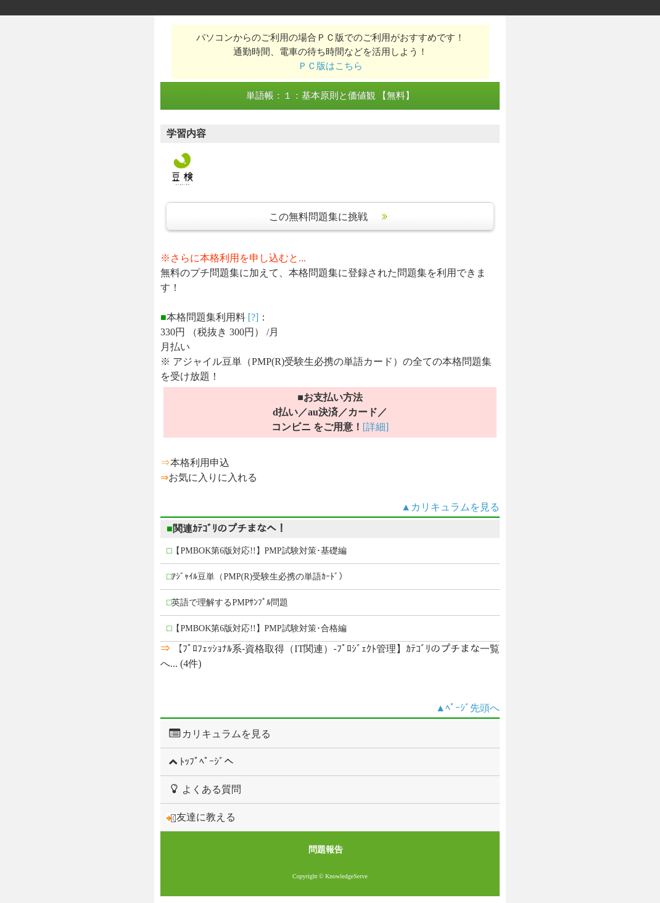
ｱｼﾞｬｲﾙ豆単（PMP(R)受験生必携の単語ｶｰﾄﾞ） (257, 576)
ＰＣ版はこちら (330, 65)
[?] (253, 317)
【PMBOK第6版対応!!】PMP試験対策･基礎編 (257, 550)
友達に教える (201, 817)
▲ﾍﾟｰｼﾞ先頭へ (467, 708)
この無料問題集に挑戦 (330, 216)
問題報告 (325, 849)
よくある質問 (204, 789)
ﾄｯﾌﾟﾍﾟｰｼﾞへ (200, 761)
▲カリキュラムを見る (450, 507)
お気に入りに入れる (212, 477)
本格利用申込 (199, 462)
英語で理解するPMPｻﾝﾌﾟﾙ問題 (228, 602)
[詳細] (376, 427)
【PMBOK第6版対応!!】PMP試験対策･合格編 (257, 628)
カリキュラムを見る (219, 733)
